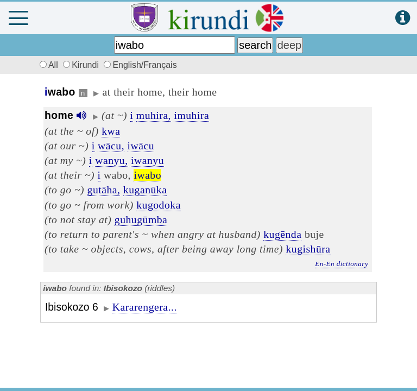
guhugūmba (141, 219)
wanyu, (111, 160)
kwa (111, 131)
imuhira (191, 115)
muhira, (153, 115)
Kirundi (82, 65)
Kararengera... (144, 307)
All (47, 65)
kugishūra (308, 249)
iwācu (141, 146)
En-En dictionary (341, 264)
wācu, (111, 146)
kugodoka (158, 205)
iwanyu (147, 160)
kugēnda (282, 234)
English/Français (140, 65)
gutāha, (104, 189)
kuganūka (145, 189)
